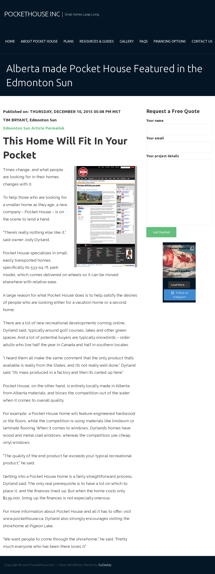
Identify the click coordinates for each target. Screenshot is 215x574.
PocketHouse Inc (32, 14)
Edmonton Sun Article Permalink (33, 128)
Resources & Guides (97, 41)
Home (10, 41)
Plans (69, 41)
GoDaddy (104, 565)
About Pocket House (39, 41)
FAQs (144, 41)
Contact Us (202, 41)
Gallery (127, 41)
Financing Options (170, 41)
